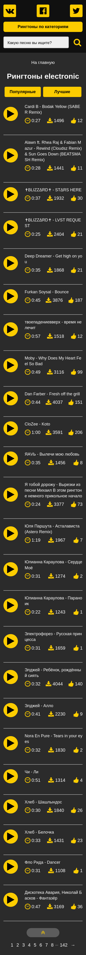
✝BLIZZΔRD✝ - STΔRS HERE (53, 190)
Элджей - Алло (39, 705)
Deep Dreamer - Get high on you (53, 259)
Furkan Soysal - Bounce (47, 292)
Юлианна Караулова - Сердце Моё (53, 565)
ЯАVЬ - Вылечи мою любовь (52, 454)
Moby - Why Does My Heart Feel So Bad (53, 361)
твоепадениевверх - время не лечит (53, 325)
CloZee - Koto (37, 424)
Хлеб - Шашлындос (43, 802)
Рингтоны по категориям (43, 26)
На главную (43, 62)
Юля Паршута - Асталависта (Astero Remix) (52, 529)
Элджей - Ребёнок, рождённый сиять (53, 673)
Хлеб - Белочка (39, 832)
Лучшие (62, 91)
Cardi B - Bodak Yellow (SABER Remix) (52, 109)
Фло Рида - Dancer (42, 862)
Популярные (23, 91)
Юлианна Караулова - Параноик (53, 601)
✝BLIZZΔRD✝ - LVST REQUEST (53, 223)
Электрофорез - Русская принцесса (53, 637)
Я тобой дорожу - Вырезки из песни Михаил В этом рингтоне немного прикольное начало (53, 490)
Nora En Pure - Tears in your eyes (54, 739)
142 (63, 944)
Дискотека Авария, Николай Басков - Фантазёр (53, 895)
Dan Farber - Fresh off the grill (52, 394)
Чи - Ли (32, 772)
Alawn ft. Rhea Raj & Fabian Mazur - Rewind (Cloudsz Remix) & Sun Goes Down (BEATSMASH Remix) (53, 151)
